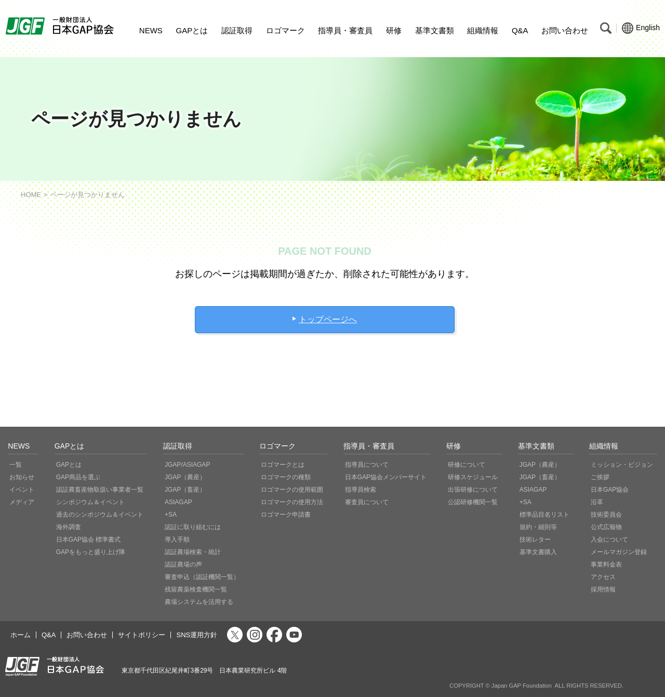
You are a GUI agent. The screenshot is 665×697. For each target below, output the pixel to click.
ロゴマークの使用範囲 (292, 489)
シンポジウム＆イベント (90, 502)
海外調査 (68, 527)
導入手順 (177, 539)
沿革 (597, 502)
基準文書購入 (538, 552)
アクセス (603, 577)
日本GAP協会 (610, 489)
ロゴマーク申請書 (286, 514)
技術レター (535, 539)
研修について (466, 464)
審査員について (367, 502)
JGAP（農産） (185, 477)
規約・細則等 (538, 527)
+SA (171, 514)
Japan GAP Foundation (521, 685)
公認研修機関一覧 (473, 502)
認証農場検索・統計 (193, 552)
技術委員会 (606, 514)
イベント (21, 489)
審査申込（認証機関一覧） (202, 577)
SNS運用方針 (196, 635)
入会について (609, 539)
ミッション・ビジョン (622, 464)
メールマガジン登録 (619, 552)
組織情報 (482, 30)
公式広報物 (606, 527)
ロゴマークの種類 (286, 477)
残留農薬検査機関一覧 (196, 589)
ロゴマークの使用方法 (292, 502)
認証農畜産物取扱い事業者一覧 (99, 489)
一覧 (15, 464)
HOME (31, 195)
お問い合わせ (564, 30)
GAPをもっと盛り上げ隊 (90, 552)
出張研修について (473, 489)
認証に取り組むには (193, 527)
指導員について (367, 464)
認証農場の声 (183, 564)
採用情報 (603, 589)
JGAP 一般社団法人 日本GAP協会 (61, 26)
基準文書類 (434, 30)
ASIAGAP (178, 502)
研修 (394, 30)
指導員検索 (360, 489)
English (641, 28)
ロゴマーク (285, 30)
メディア (21, 502)
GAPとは (192, 30)
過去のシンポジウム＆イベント (99, 514)
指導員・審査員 (345, 30)
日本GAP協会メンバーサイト (386, 477)
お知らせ (21, 477)
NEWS (151, 30)
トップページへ (328, 319)
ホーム (20, 635)
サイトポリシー (141, 635)
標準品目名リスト (544, 514)
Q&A (520, 30)
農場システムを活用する (199, 602)
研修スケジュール (473, 477)
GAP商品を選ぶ (78, 477)
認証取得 (236, 30)
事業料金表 (606, 564)
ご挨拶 (600, 477)
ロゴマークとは (282, 464)
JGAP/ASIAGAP (187, 464)
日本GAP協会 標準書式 (88, 539)
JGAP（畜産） (185, 489)
